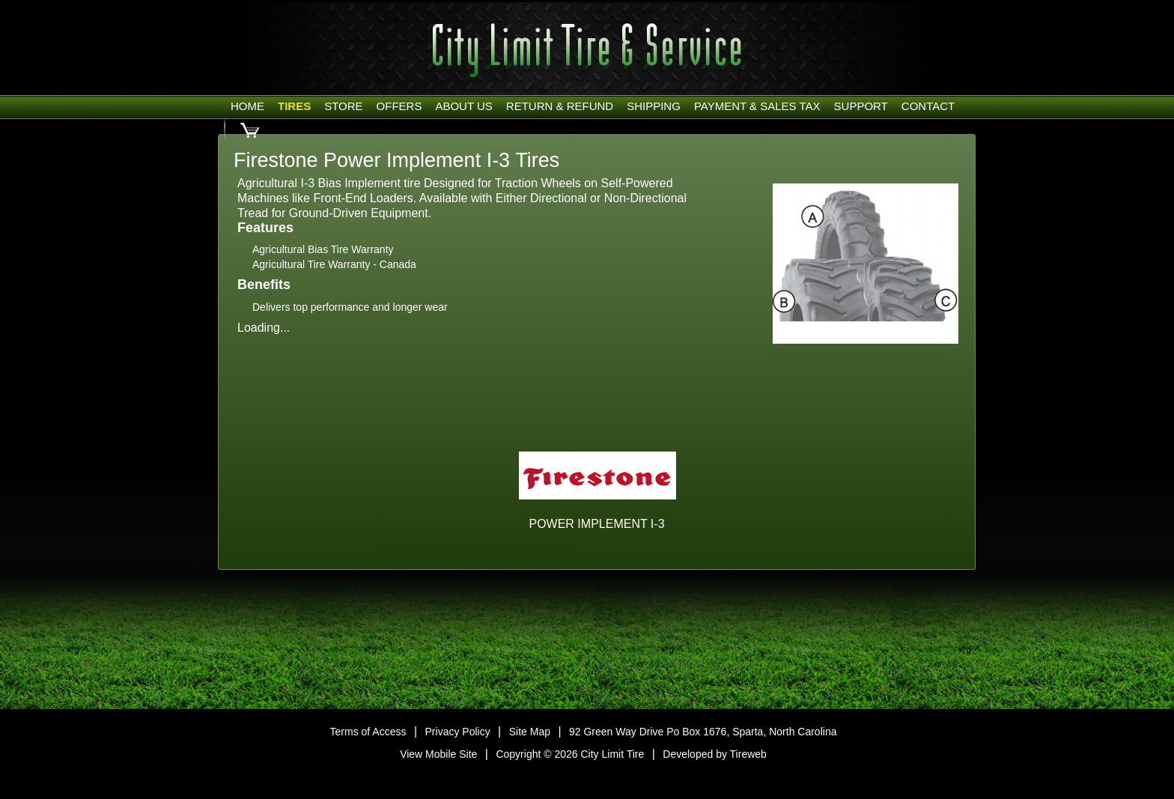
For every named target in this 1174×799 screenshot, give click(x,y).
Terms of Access (368, 732)
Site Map (529, 732)
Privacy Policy (457, 732)
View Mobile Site (438, 754)
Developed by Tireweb (715, 754)
